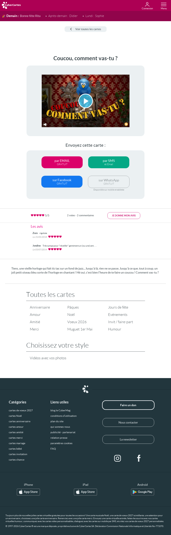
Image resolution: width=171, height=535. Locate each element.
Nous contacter (128, 422)
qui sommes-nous (60, 426)
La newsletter (128, 439)
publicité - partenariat (62, 432)
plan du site (56, 421)
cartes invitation (18, 454)
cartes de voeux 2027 (21, 410)
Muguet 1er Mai (80, 329)
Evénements (117, 315)
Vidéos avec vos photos (48, 358)
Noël (71, 315)
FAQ (53, 448)
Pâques (73, 307)
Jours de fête (118, 307)
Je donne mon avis (124, 215)
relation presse (58, 437)
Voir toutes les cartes (85, 29)
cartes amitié (16, 432)
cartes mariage (17, 443)
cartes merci (16, 437)
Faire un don (128, 405)
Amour (35, 315)
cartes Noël (15, 415)
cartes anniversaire (19, 421)
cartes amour (16, 426)
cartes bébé (15, 448)
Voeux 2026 (77, 322)
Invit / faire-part (120, 322)
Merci (34, 329)
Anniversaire (40, 307)
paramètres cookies (61, 443)
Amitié (35, 322)
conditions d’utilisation (63, 415)
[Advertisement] (13, 110)
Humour (114, 329)
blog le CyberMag (60, 410)
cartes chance (16, 459)
